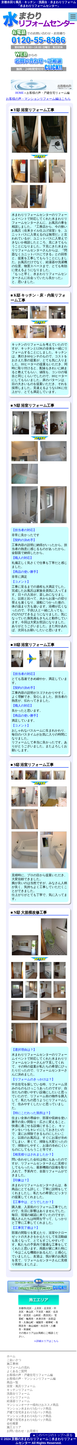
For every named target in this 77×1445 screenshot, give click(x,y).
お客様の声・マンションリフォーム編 (31, 1378)
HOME (19, 92)
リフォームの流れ (18, 1367)
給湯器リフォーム (18, 1401)
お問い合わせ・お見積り (22, 1431)
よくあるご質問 (17, 1371)
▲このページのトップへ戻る (52, 1435)
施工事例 (12, 1363)
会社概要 (12, 1423)
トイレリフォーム (18, 1397)
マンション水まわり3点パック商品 (29, 1408)
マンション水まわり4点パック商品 (29, 1416)
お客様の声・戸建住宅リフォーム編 (30, 1375)
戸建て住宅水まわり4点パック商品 (29, 1419)
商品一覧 (12, 1382)
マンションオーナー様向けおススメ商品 (33, 1404)
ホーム (11, 1356)
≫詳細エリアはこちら (46, 1341)
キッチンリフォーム (20, 1389)
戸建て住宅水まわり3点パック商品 (29, 1412)
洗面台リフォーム (18, 1393)
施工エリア (14, 1427)
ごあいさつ (14, 1360)
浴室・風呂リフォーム (21, 1386)
